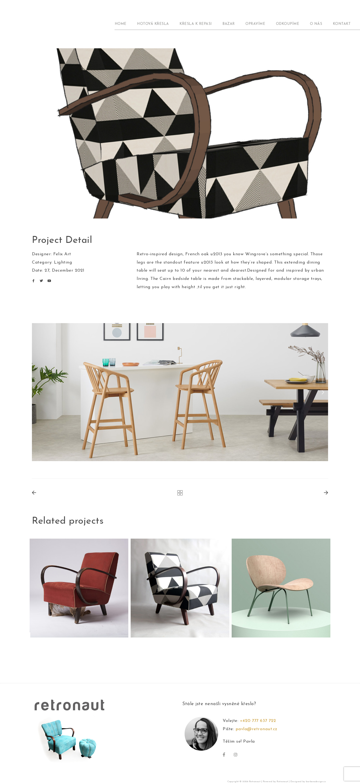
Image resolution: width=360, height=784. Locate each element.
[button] (37, 392)
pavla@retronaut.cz (256, 729)
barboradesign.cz (316, 781)
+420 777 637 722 (259, 721)
